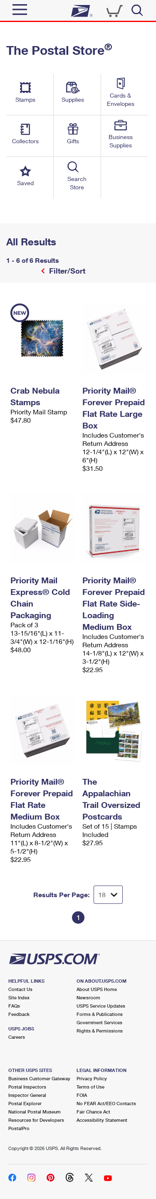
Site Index (19, 997)
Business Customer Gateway (39, 1078)
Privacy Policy (92, 1078)
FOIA (82, 1095)
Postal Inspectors (27, 1086)
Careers (16, 1037)
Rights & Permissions (100, 1030)
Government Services (99, 1022)
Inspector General (27, 1095)
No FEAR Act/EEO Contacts (106, 1103)
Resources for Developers (36, 1120)
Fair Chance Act (93, 1111)
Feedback (19, 1014)
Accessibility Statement (102, 1120)
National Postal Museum (34, 1111)
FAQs (14, 1005)
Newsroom (88, 997)
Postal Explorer (25, 1103)
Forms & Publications (100, 1014)
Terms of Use (90, 1086)
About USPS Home (97, 989)
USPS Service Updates (101, 1005)
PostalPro (19, 1128)
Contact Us (20, 989)
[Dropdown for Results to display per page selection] (108, 895)
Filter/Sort (66, 270)
